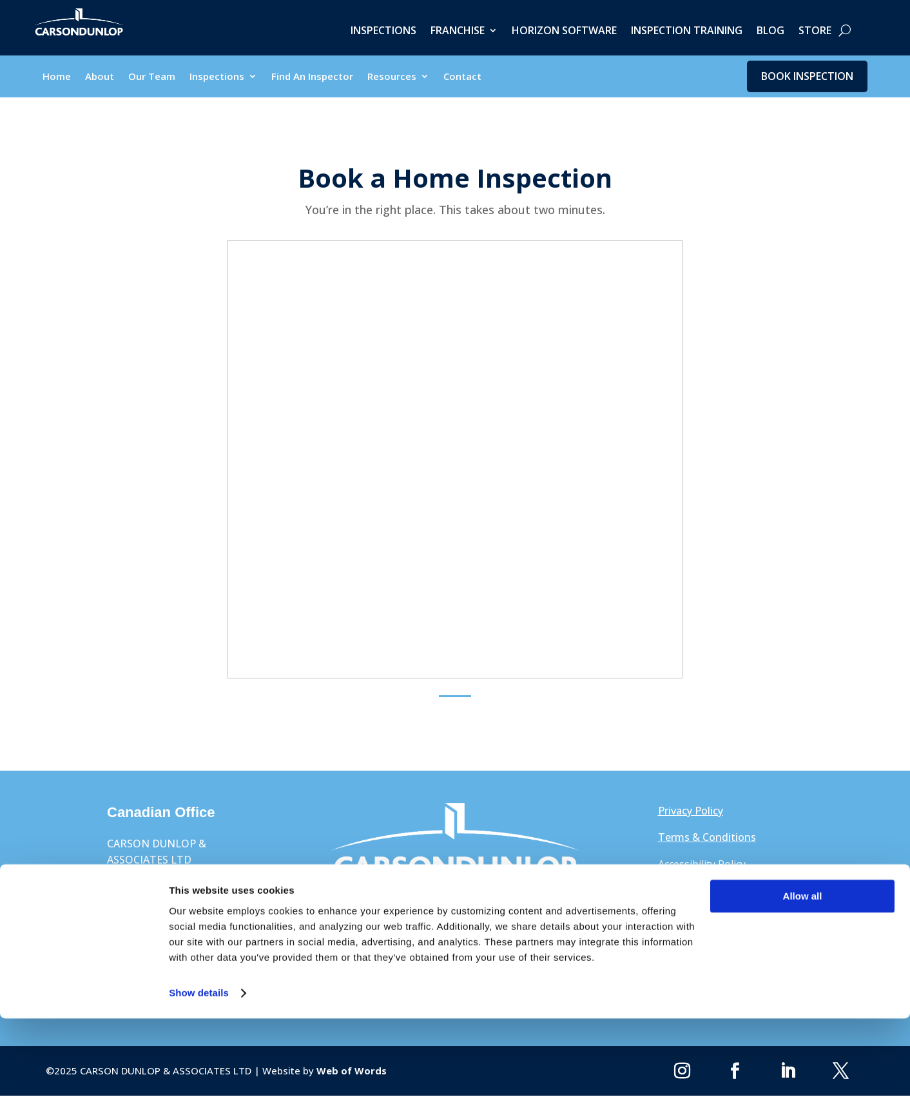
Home (57, 79)
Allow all (802, 983)
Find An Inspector (312, 79)
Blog (770, 31)
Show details (199, 1080)
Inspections (383, 31)
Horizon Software (564, 31)
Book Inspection (807, 77)
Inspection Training (686, 31)
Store (815, 31)
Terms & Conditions (707, 841)
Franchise (458, 31)
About (99, 79)
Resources (391, 79)
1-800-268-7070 (695, 936)
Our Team (151, 79)
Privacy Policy (690, 814)
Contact (462, 79)
